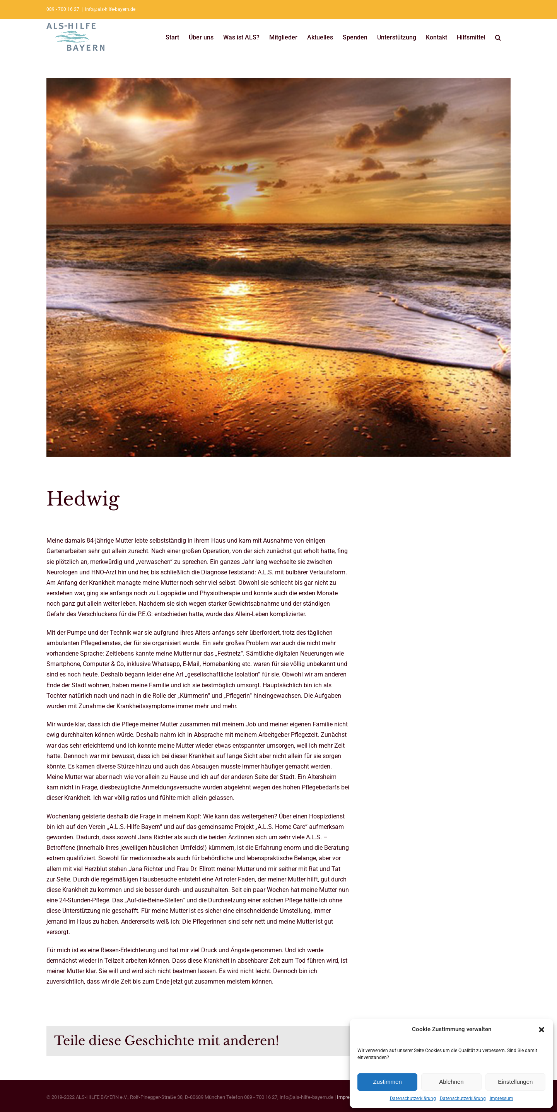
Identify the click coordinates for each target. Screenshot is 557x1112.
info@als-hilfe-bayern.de (110, 9)
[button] (541, 1029)
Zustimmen (387, 1081)
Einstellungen (515, 1081)
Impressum (501, 1098)
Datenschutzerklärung (413, 1098)
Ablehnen (451, 1081)
